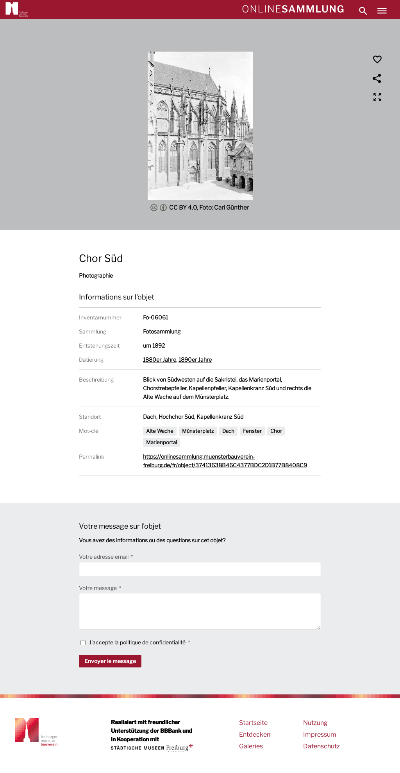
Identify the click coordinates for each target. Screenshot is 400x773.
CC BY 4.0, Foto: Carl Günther (199, 207)
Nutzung (315, 722)
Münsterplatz (198, 431)
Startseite (253, 722)
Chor (276, 431)
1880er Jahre (159, 359)
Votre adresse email (104, 556)
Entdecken (254, 734)
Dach (228, 431)
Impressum (319, 734)
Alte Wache (159, 431)
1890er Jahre (195, 359)
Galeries (251, 746)
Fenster (252, 431)
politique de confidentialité (153, 642)
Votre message (98, 588)
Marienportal (161, 442)
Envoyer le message (110, 661)
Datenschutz (321, 746)
